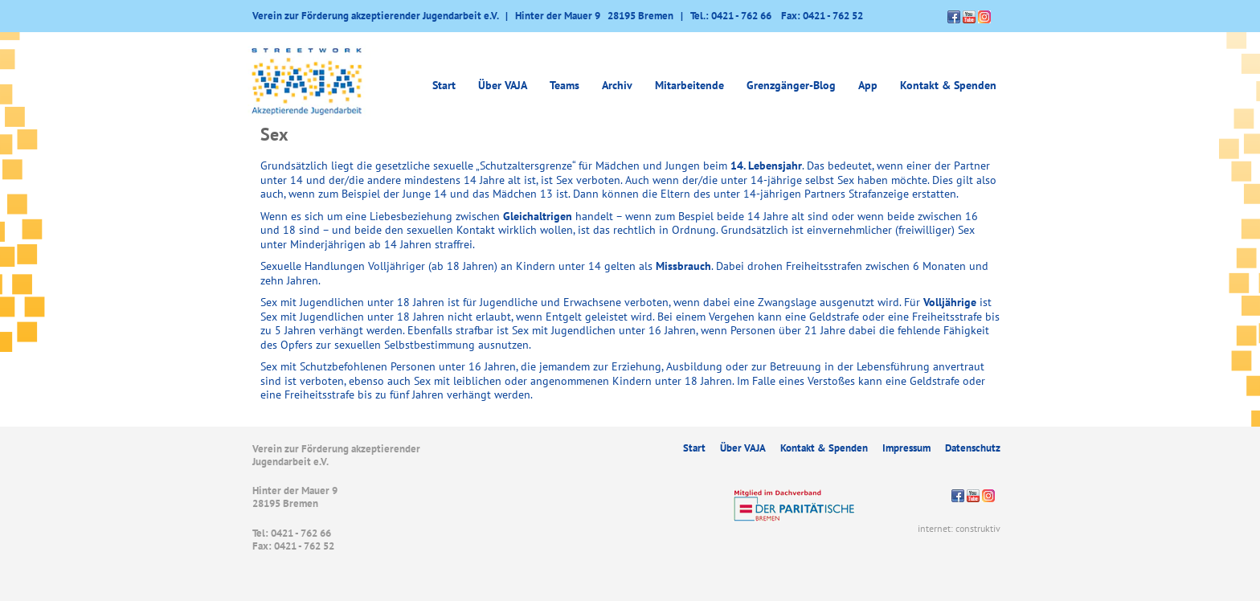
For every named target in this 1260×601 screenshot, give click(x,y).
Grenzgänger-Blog (791, 85)
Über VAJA (502, 85)
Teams (564, 85)
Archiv (617, 85)
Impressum (906, 448)
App (868, 85)
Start (444, 85)
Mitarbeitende (689, 85)
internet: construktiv (959, 528)
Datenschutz (972, 448)
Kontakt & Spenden (948, 85)
